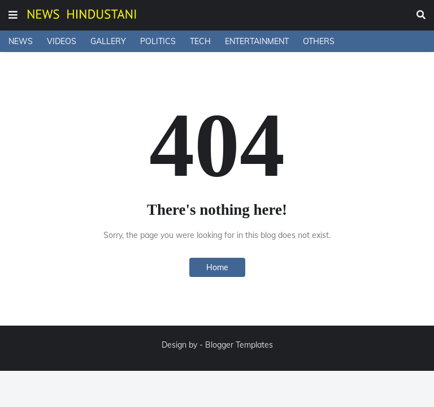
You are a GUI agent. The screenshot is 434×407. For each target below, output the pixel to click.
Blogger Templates (239, 345)
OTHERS (319, 41)
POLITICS (158, 41)
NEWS (20, 41)
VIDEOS (61, 41)
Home (217, 267)
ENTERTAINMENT (257, 41)
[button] (13, 15)
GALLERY (108, 41)
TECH (200, 41)
